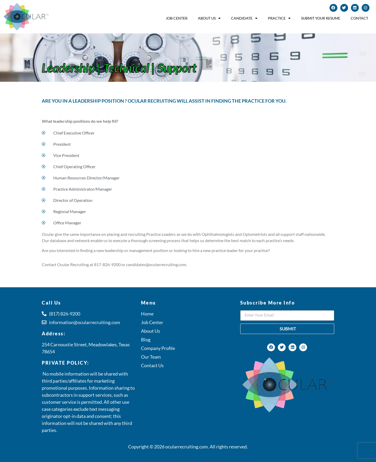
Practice (279, 18)
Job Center (176, 18)
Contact (359, 18)
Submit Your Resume (320, 18)
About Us (209, 18)
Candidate (244, 18)
